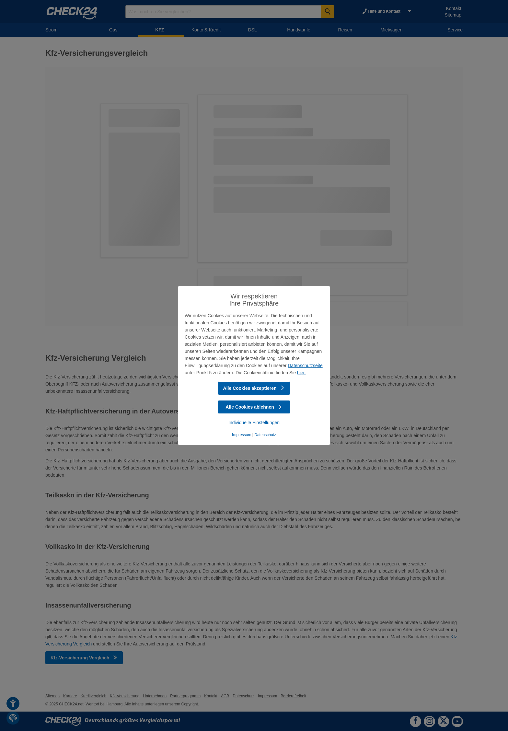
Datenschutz (265, 435)
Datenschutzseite (305, 365)
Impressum (241, 435)
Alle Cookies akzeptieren (254, 388)
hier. (301, 372)
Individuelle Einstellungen (254, 422)
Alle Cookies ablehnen (253, 407)
